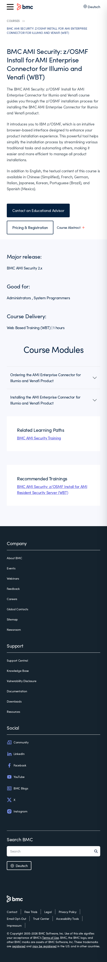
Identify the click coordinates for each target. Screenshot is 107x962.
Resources (13, 712)
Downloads (14, 701)
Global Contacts (17, 609)
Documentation (17, 691)
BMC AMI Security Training (39, 438)
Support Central (17, 660)
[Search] (97, 851)
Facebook (16, 765)
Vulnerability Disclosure (21, 681)
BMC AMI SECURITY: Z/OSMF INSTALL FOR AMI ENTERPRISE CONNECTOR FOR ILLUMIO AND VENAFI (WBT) (47, 30)
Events (11, 568)
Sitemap (12, 619)
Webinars (13, 578)
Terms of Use (50, 938)
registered (18, 946)
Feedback (13, 589)
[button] (53, 378)
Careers (12, 599)
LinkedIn (16, 753)
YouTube (16, 776)
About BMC (14, 558)
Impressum (14, 925)
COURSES (13, 21)
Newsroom (14, 630)
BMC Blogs (17, 788)
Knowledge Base (18, 671)
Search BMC (20, 839)
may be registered (44, 946)
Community (17, 742)
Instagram (17, 811)
